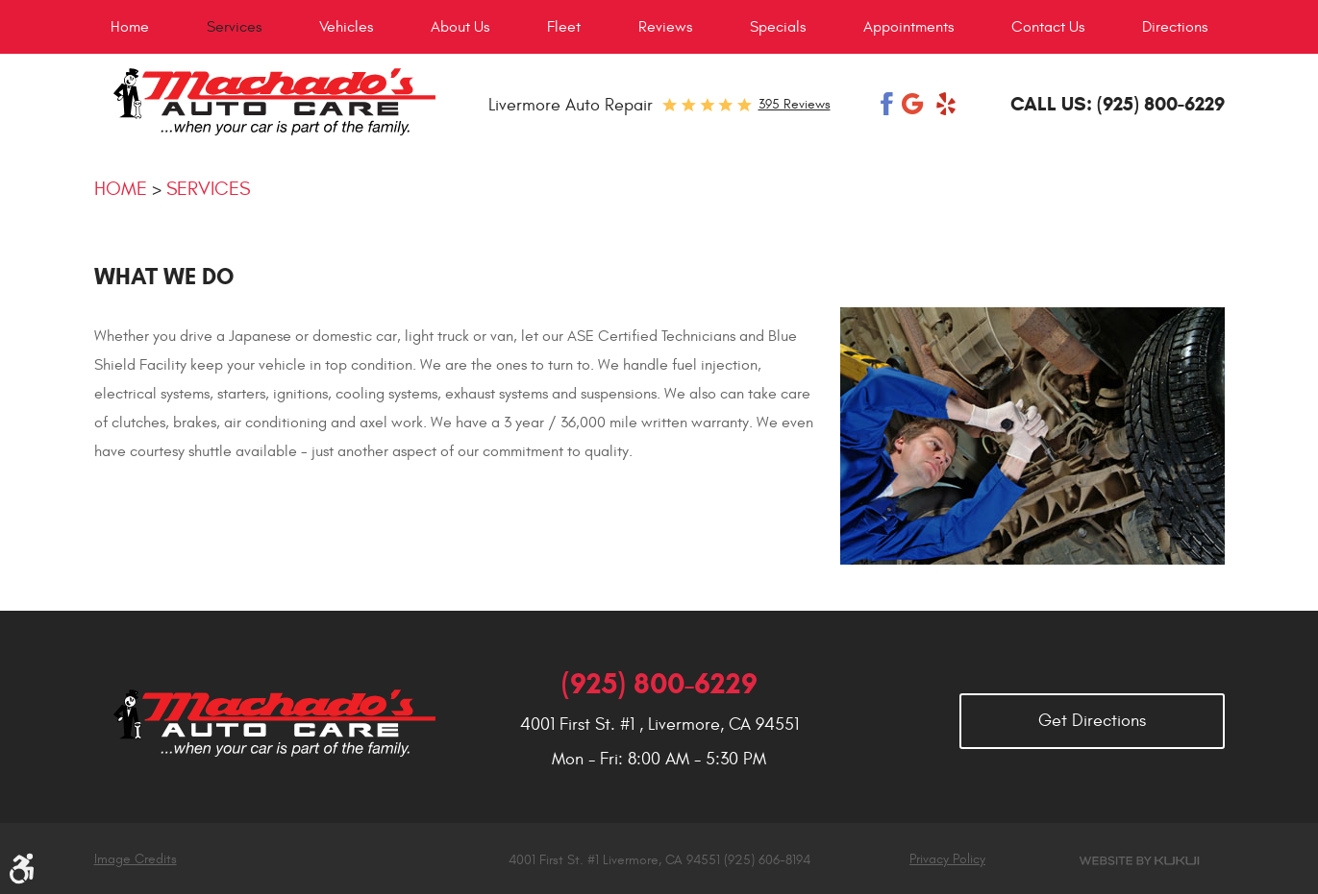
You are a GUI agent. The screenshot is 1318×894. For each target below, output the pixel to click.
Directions (1174, 27)
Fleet (564, 27)
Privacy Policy (947, 859)
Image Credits (135, 859)
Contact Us (1047, 27)
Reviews (665, 27)
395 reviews (794, 104)
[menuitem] (130, 27)
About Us (460, 27)
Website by (1140, 861)
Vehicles (346, 27)
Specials (778, 27)
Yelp (945, 103)
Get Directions (1092, 721)
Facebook (887, 103)
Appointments (908, 27)
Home (130, 27)
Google (914, 103)
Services (234, 27)
